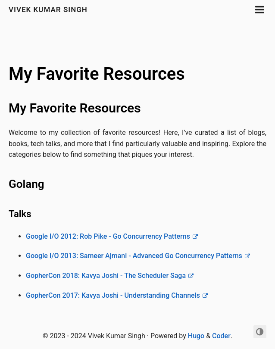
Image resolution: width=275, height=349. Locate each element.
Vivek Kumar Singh (48, 9)
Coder (221, 336)
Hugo (196, 336)
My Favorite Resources (97, 74)
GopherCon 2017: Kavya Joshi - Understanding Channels (113, 295)
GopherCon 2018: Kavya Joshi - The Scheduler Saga (106, 275)
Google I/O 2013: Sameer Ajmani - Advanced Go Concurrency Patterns (134, 256)
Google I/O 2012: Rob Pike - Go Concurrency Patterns (108, 236)
